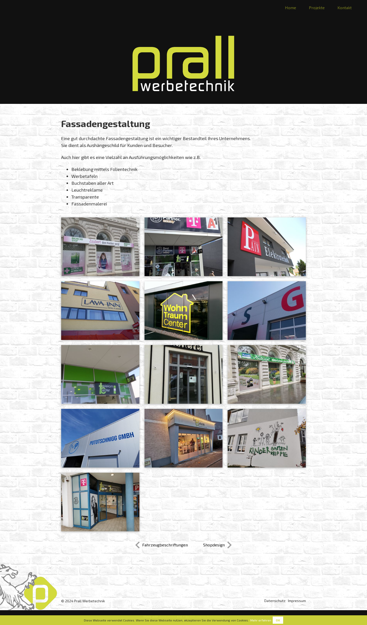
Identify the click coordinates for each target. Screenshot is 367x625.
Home (290, 7)
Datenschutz (274, 600)
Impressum (297, 600)
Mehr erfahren (260, 620)
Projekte (317, 7)
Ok (278, 620)
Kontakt (344, 7)
